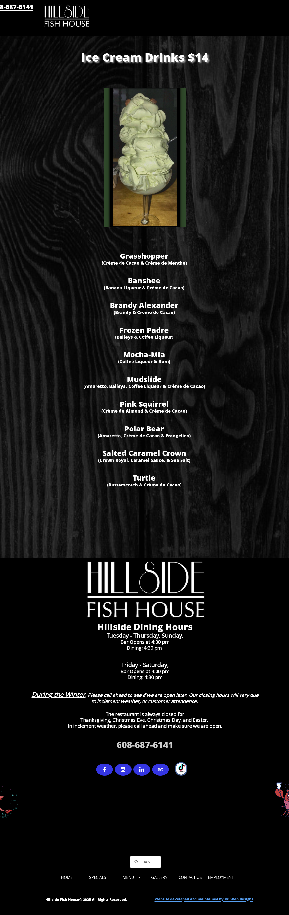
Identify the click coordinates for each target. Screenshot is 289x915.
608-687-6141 (145, 745)
